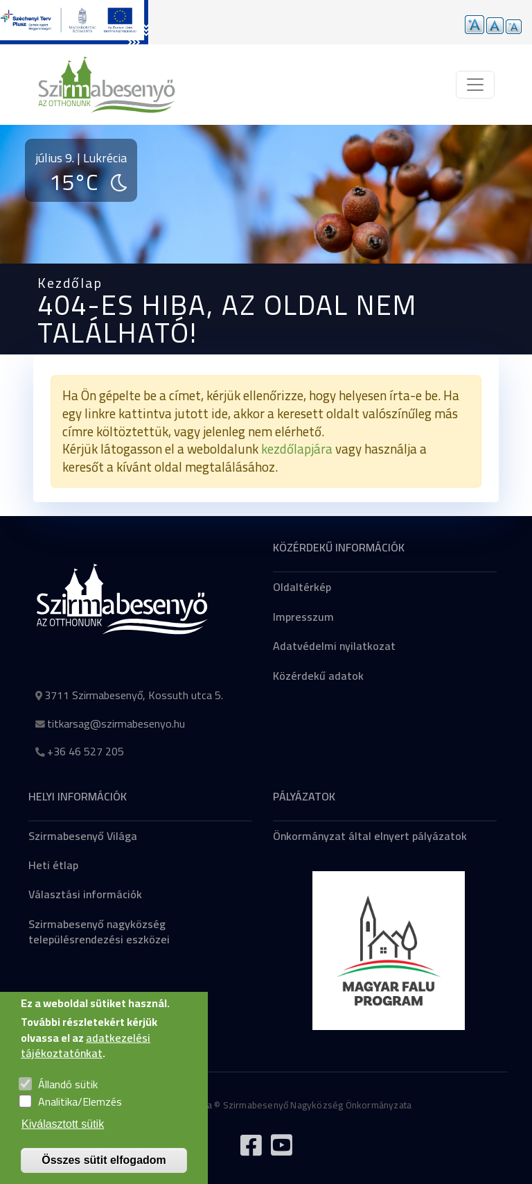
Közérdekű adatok (318, 675)
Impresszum (303, 616)
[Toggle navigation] (475, 84)
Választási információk (85, 894)
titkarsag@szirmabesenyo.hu (116, 723)
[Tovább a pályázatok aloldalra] (74, 22)
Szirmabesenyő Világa (82, 835)
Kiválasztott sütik (62, 1138)
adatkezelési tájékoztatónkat (85, 1059)
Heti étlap (53, 865)
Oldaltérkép (302, 586)
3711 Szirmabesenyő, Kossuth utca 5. (133, 695)
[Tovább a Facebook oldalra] (251, 1151)
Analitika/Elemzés (80, 1116)
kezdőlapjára (296, 448)
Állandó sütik (68, 1098)
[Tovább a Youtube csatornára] (281, 1151)
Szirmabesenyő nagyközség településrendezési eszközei (99, 931)
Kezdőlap (70, 282)
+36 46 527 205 (85, 751)
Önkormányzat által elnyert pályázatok (370, 835)
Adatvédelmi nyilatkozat (334, 645)
